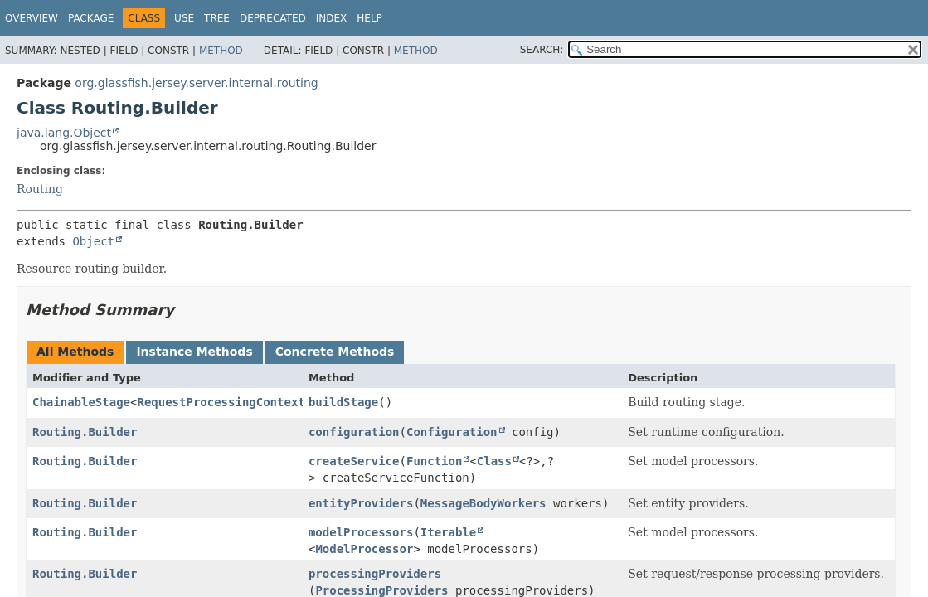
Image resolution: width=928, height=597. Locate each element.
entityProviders (361, 503)
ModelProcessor (364, 549)
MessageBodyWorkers (483, 503)
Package (91, 18)
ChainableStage (81, 402)
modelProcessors (361, 532)
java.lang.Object (64, 132)
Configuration (452, 432)
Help (369, 18)
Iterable (448, 532)
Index (331, 18)
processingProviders (375, 573)
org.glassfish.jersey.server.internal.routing (196, 83)
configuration (354, 432)
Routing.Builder (84, 432)
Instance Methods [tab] (194, 351)
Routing (40, 189)
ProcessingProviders (381, 590)
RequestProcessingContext (220, 402)
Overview (31, 18)
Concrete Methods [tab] (335, 351)
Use (184, 18)
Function (434, 461)
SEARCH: (542, 50)
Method (221, 50)
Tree (217, 18)
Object (93, 241)
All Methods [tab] (75, 351)
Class (494, 461)
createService (354, 461)
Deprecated (273, 18)
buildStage (343, 402)
